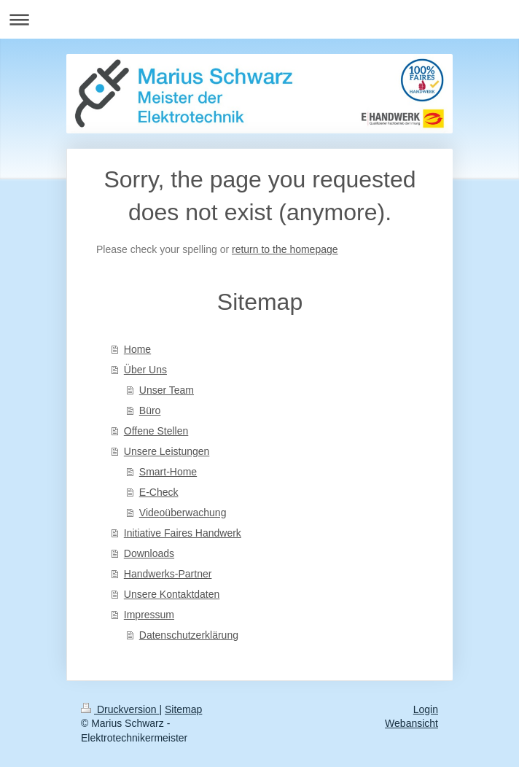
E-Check (159, 492)
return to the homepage (285, 249)
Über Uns (145, 369)
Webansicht (411, 723)
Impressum (149, 614)
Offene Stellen (156, 431)
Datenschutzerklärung (188, 635)
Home (137, 349)
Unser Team (166, 390)
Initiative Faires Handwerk (182, 533)
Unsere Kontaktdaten (172, 594)
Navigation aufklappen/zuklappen (259, 19)
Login (425, 709)
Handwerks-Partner (168, 574)
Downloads (149, 553)
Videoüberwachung (183, 512)
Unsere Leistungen (167, 451)
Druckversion (120, 709)
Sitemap (183, 709)
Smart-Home (168, 472)
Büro (150, 410)
